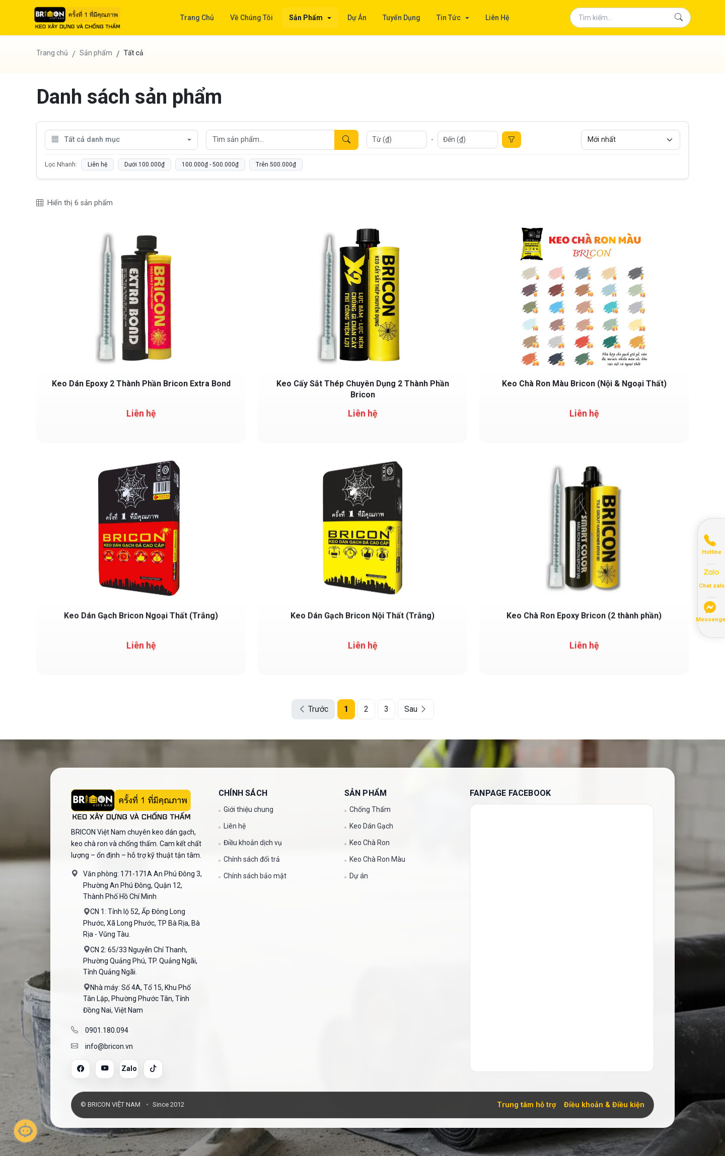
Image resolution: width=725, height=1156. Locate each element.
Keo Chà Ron (369, 843)
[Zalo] (128, 1069)
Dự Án (357, 18)
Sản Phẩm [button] (306, 18)
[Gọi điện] (711, 543)
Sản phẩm (96, 53)
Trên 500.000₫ (276, 164)
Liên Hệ (497, 18)
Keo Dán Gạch (371, 826)
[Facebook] (80, 1069)
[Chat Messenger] (711, 610)
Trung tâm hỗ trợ (526, 1105)
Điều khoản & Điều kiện (604, 1105)
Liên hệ (97, 164)
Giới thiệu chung (248, 809)
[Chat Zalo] (711, 577)
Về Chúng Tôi (251, 18)
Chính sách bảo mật (255, 876)
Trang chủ (52, 53)
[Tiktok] (153, 1069)
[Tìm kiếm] (679, 17)
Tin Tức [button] (449, 18)
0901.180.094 (106, 1030)
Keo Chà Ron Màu (377, 859)
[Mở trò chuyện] (25, 1131)
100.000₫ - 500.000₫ (210, 164)
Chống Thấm (370, 809)
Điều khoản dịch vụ (253, 843)
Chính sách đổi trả (252, 859)
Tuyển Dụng (401, 18)
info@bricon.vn (109, 1046)
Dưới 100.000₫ (144, 164)
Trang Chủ (197, 18)
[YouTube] (104, 1069)
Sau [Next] (415, 709)
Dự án (358, 876)
